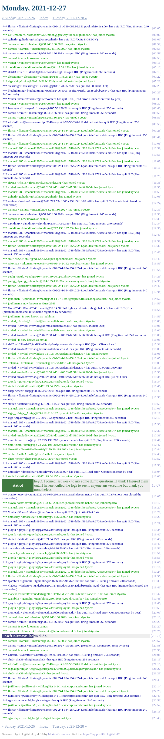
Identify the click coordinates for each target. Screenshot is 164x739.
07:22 (156, 76)
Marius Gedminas (59, 734)
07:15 (156, 72)
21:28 (156, 673)
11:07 (157, 161)
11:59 (157, 192)
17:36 (156, 430)
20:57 (156, 641)
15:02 (156, 330)
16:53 (156, 397)
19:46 (156, 603)
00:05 (156, 28)
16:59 (156, 404)
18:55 (156, 557)
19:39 (156, 581)
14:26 (156, 276)
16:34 (156, 377)
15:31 (156, 344)
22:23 (156, 691)
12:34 (156, 223)
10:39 (156, 148)
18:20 (156, 507)
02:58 (156, 48)
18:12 (156, 503)
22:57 (156, 705)
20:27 (156, 636)
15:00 (156, 321)
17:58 (156, 465)
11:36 (157, 182)
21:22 (156, 668)
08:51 (156, 117)
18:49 (156, 543)
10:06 (156, 143)
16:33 (156, 372)
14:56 (156, 298)
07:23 (156, 86)
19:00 (156, 562)
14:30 (156, 281)
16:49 (156, 391)
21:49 (156, 680)
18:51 (156, 548)
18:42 (156, 534)
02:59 (156, 53)
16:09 (156, 363)
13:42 (156, 252)
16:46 (156, 386)
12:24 (156, 203)
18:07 (156, 485)
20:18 (156, 617)
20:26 (156, 631)
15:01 (156, 325)
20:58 (156, 645)
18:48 (156, 539)
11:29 (157, 176)
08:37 (156, 103)
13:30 (156, 245)
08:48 (156, 108)
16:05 (156, 358)
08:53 (156, 124)
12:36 (156, 228)
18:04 (156, 471)
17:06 (156, 408)
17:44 (156, 449)
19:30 (156, 576)
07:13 (156, 67)
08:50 (156, 113)
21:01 (156, 655)
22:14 (156, 686)
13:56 (156, 263)
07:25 (156, 92)
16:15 (156, 367)
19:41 (156, 587)
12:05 (156, 196)
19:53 (156, 608)
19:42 (156, 594)
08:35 (156, 99)
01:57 (156, 44)
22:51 (156, 700)
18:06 (156, 476)
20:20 (156, 622)
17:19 (156, 417)
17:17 (156, 413)
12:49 (156, 234)
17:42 (156, 444)
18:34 (156, 529)
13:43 (156, 259)
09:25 (156, 130)
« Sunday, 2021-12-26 (18, 18)
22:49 (156, 695)
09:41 (156, 137)
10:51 (156, 154)
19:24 (156, 571)
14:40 (156, 285)
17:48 (156, 454)
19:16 (156, 567)
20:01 (156, 612)
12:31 (156, 209)
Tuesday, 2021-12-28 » (70, 18)
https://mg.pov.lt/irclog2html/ (101, 734)
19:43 (156, 598)
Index (44, 18)
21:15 (156, 659)
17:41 (156, 440)
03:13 (156, 62)
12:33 (156, 214)
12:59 (156, 241)
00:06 (156, 34)
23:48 (156, 718)
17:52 (156, 458)
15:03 (156, 335)
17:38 (156, 435)
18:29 (156, 512)
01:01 (156, 39)
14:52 (156, 292)
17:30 (156, 424)
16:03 (156, 349)
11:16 (157, 167)
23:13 (156, 711)
